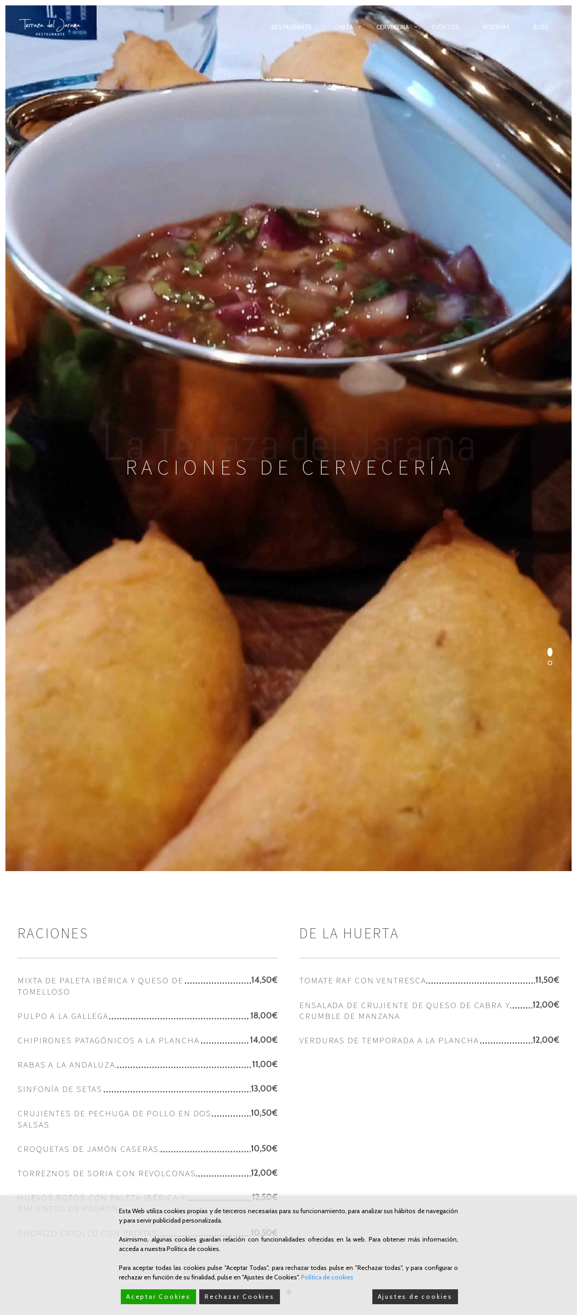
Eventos (445, 27)
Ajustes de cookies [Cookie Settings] (415, 1296)
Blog (541, 27)
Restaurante (291, 27)
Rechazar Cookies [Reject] (240, 1296)
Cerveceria (392, 27)
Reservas (496, 27)
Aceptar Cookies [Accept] (158, 1296)
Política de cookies (327, 1277)
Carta (344, 27)
